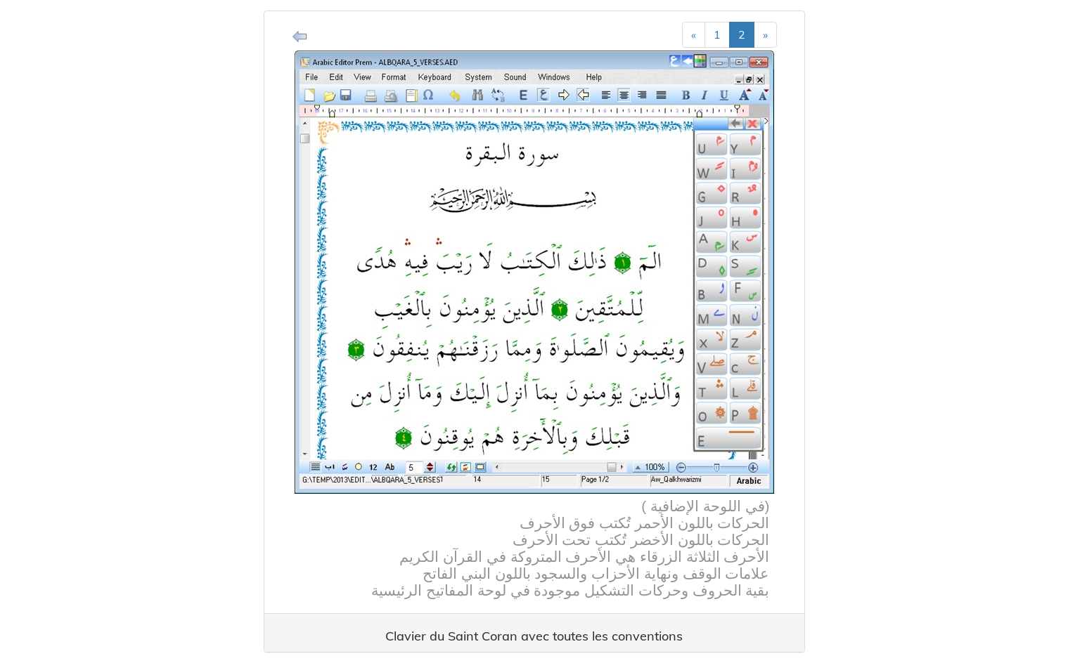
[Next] (765, 35)
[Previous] (693, 35)
